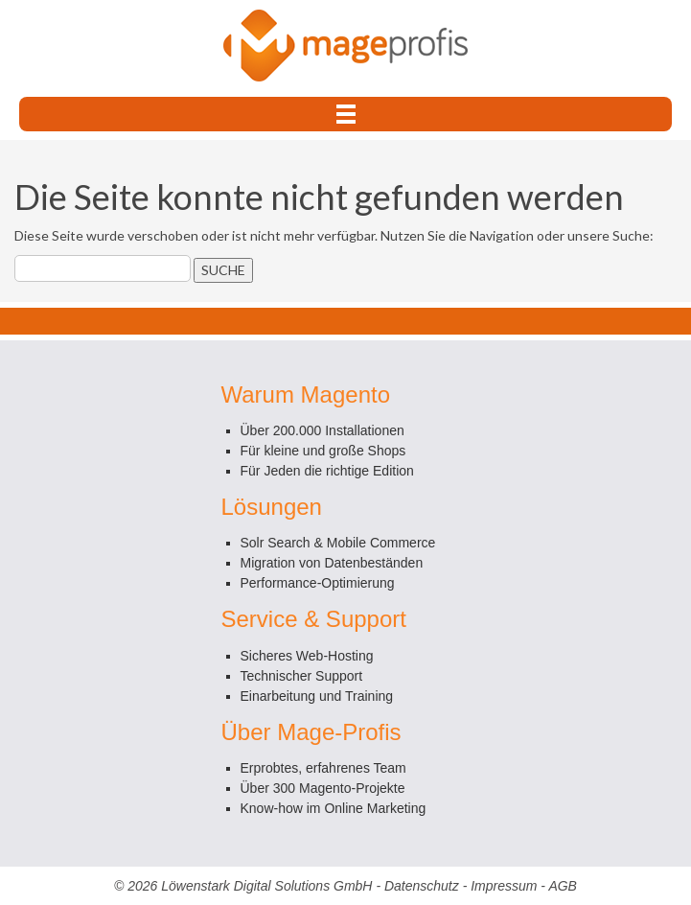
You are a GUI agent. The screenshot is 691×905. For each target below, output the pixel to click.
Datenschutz (421, 885)
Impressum (504, 885)
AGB (562, 885)
